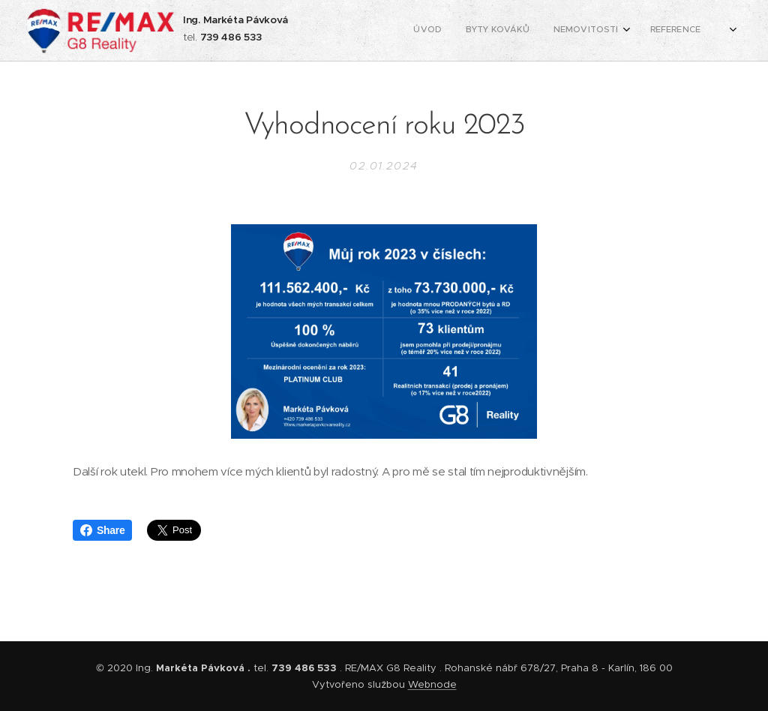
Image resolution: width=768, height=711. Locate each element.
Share (102, 530)
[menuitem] (563, 31)
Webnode (432, 684)
